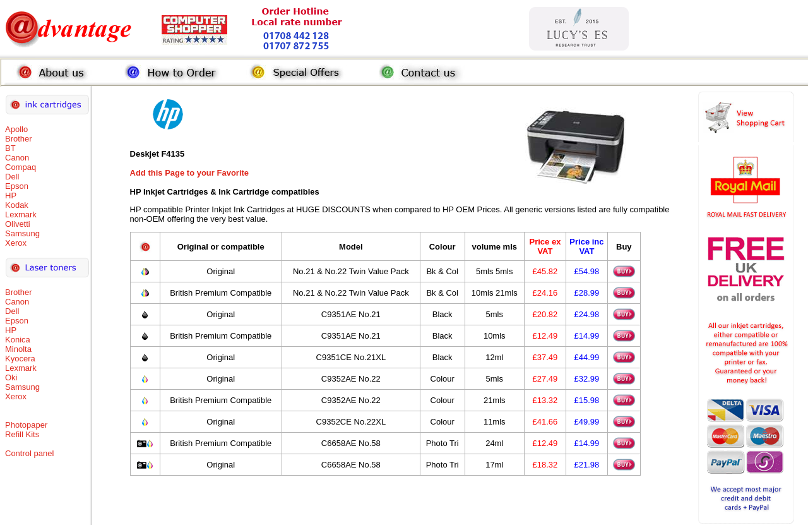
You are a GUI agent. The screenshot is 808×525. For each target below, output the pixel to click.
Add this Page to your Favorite (189, 173)
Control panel (29, 453)
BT (10, 148)
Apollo (16, 129)
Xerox (16, 243)
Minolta (18, 349)
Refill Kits (22, 434)
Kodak (16, 205)
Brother (18, 138)
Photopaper (26, 425)
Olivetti (17, 224)
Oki (11, 377)
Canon (17, 157)
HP (10, 195)
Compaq (20, 167)
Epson (16, 186)
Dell (12, 176)
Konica (17, 339)
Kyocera (20, 358)
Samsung (22, 233)
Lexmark (21, 214)
